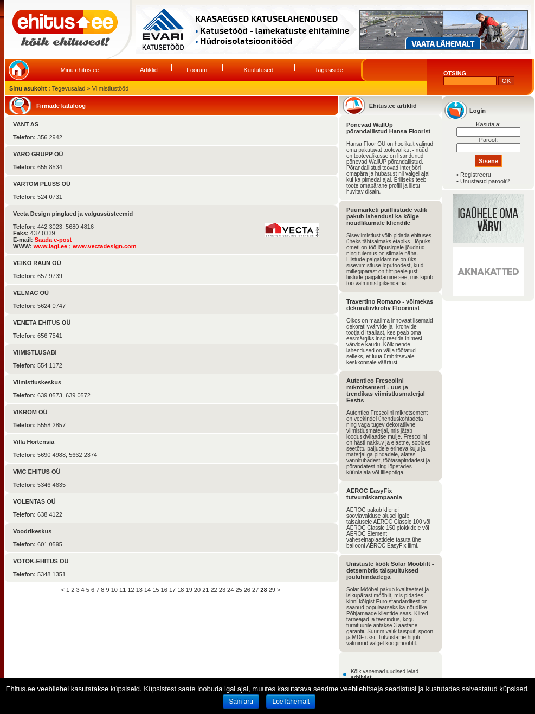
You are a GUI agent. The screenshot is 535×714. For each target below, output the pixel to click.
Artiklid (149, 70)
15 (155, 590)
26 (247, 590)
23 (222, 590)
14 (147, 590)
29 (272, 590)
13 (139, 590)
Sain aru (241, 701)
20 (197, 590)
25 (238, 590)
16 (164, 590)
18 (180, 590)
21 (205, 590)
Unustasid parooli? (485, 181)
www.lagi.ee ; (53, 246)
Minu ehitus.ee (80, 70)
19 (189, 590)
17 (172, 590)
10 (114, 590)
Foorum (196, 70)
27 (255, 590)
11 (122, 590)
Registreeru (475, 174)
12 (130, 590)
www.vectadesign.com (105, 246)
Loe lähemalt (291, 701)
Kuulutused (258, 70)
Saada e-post (53, 239)
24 (230, 590)
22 (213, 590)
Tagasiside (329, 70)
